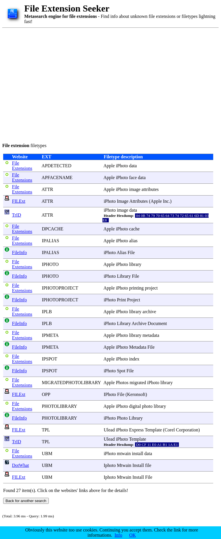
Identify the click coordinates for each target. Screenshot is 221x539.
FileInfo (19, 252)
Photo (122, 418)
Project (133, 299)
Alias (121, 252)
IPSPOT (49, 358)
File (131, 252)
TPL (46, 429)
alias (133, 240)
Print (121, 299)
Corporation (187, 429)
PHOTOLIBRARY (59, 406)
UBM (47, 453)
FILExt (18, 201)
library (135, 264)
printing (136, 288)
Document (157, 323)
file (148, 465)
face (133, 177)
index (134, 358)
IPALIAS (50, 240)
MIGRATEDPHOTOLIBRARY (71, 382)
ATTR (47, 189)
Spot (121, 370)
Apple (109, 165)
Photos (122, 382)
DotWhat (20, 465)
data (133, 165)
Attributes (138, 201)
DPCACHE (52, 228)
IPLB (47, 311)
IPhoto (110, 394)
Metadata (137, 347)
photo (147, 406)
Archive (139, 323)
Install (138, 465)
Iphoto (110, 465)
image (134, 189)
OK (132, 535)
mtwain (124, 453)
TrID (16, 215)
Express (136, 429)
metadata (151, 335)
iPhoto (122, 165)
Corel (169, 429)
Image (122, 201)
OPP (46, 394)
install (137, 453)
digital (135, 406)
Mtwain (124, 465)
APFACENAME (57, 177)
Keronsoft (136, 394)
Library (124, 276)
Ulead (109, 429)
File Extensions (22, 166)
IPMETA (50, 335)
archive (149, 311)
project (151, 288)
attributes (150, 189)
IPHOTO (50, 264)
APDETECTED (56, 165)
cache (134, 228)
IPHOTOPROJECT (60, 288)
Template (153, 429)
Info (118, 535)
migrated (138, 382)
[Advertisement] (54, 84)
